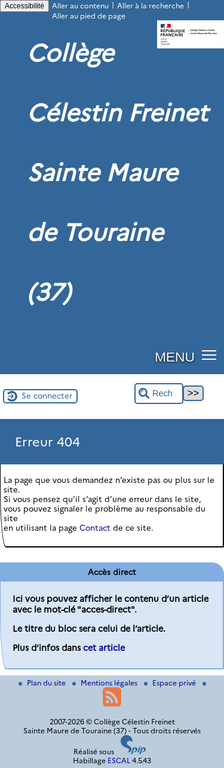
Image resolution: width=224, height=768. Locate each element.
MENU (175, 357)
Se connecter (47, 395)
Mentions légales (105, 682)
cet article (104, 647)
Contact (95, 528)
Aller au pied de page (88, 15)
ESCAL (119, 760)
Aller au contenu (80, 5)
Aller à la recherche (150, 5)
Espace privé (171, 682)
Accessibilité (24, 6)
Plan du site (43, 682)
